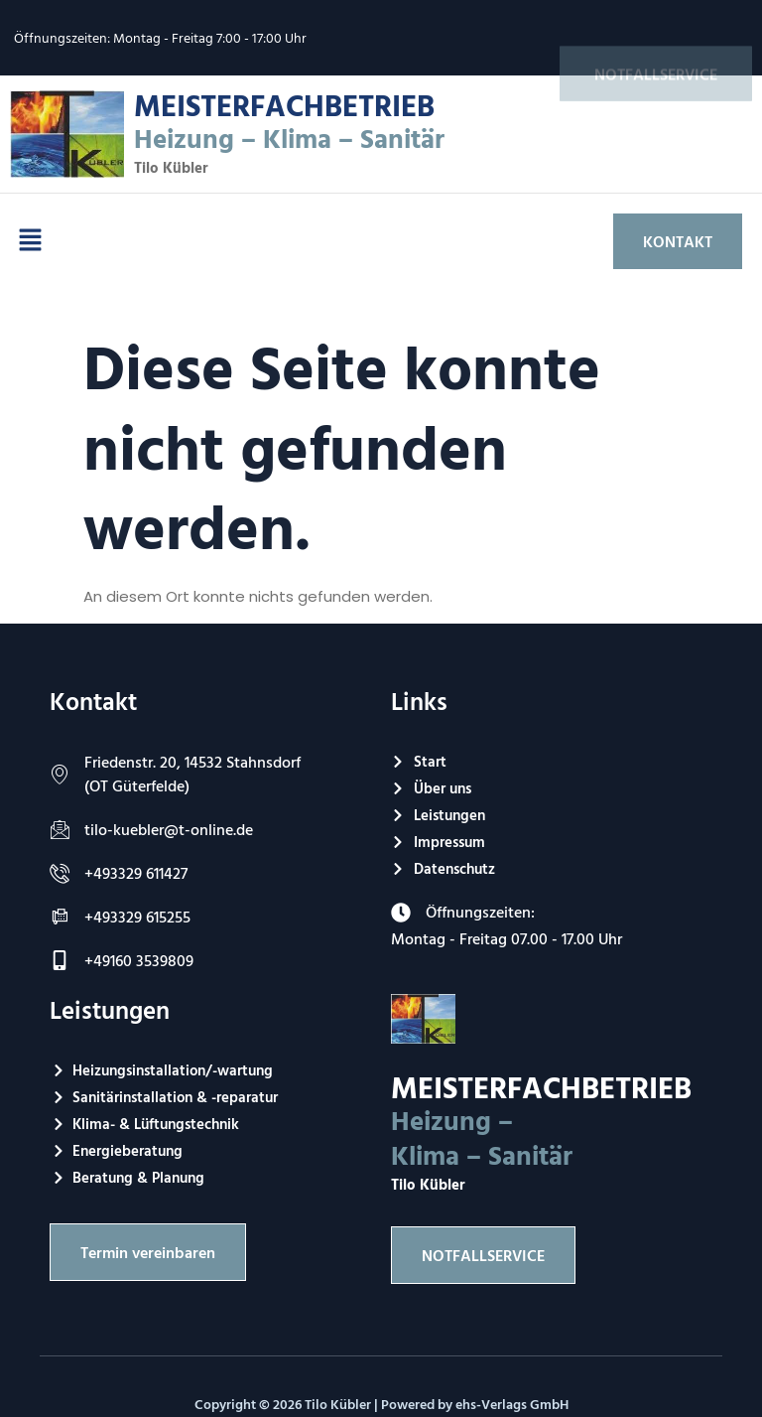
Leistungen (110, 1009)
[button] (30, 241)
